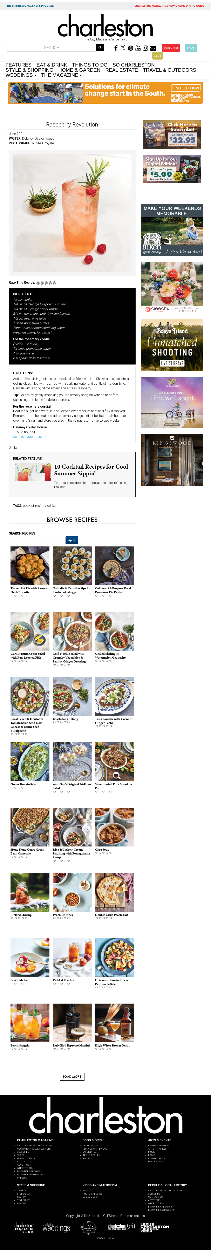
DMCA (110, 1238)
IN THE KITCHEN (91, 1155)
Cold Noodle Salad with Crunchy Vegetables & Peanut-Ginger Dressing (69, 657)
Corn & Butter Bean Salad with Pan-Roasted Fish (28, 655)
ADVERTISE (23, 1165)
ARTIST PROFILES (157, 1149)
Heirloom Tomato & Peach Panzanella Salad (112, 982)
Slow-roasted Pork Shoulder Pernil (113, 786)
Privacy (101, 1238)
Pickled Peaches (63, 980)
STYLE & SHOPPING (29, 69)
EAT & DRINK (51, 64)
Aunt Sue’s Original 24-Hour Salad (72, 786)
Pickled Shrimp (21, 914)
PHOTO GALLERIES (92, 1194)
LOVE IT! (21, 1203)
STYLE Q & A (23, 1194)
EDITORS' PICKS (156, 1158)
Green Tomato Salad (24, 784)
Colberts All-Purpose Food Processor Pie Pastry (113, 590)
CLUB (157, 55)
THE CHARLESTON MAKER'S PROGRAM (31, 6)
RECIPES (87, 1158)
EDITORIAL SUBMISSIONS (30, 1174)
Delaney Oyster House (38, 138)
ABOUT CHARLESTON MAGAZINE (34, 1145)
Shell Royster (45, 143)
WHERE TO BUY (25, 1168)
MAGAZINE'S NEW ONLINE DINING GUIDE (169, 6)
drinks (51, 506)
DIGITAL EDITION (26, 1158)
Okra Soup (102, 849)
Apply (72, 540)
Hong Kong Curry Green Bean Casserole (27, 851)
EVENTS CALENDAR (158, 1145)
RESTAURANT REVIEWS (95, 1149)
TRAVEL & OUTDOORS (169, 69)
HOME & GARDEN (79, 69)
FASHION (21, 1197)
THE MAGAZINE (61, 74)
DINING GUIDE (90, 1145)
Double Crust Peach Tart (111, 914)
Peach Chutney (63, 914)
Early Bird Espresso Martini (71, 1045)
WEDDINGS (21, 74)
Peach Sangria (20, 1045)
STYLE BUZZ (23, 1200)
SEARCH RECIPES (22, 533)
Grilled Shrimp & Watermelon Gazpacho (110, 655)
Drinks (13, 448)
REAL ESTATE (121, 69)
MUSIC (151, 1152)
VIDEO (86, 1190)
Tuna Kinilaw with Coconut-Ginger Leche (114, 720)
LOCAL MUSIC (90, 1197)
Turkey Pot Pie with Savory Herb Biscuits (29, 590)
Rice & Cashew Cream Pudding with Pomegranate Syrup (71, 853)
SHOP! (191, 47)
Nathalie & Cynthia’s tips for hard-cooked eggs (72, 590)
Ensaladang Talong (65, 718)
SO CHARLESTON (134, 64)
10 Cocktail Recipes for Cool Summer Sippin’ (91, 470)
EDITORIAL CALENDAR (29, 1171)
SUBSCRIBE (171, 47)
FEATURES (19, 64)
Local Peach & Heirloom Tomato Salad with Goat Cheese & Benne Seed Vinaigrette (27, 724)
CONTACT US (24, 1161)
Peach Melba (19, 980)
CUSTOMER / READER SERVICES (34, 1149)
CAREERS (22, 1177)
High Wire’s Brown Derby (112, 1045)
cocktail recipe (33, 506)
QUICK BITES (89, 1152)
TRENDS (21, 1190)
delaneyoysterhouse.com (31, 437)
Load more (72, 1076)
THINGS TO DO (90, 64)
